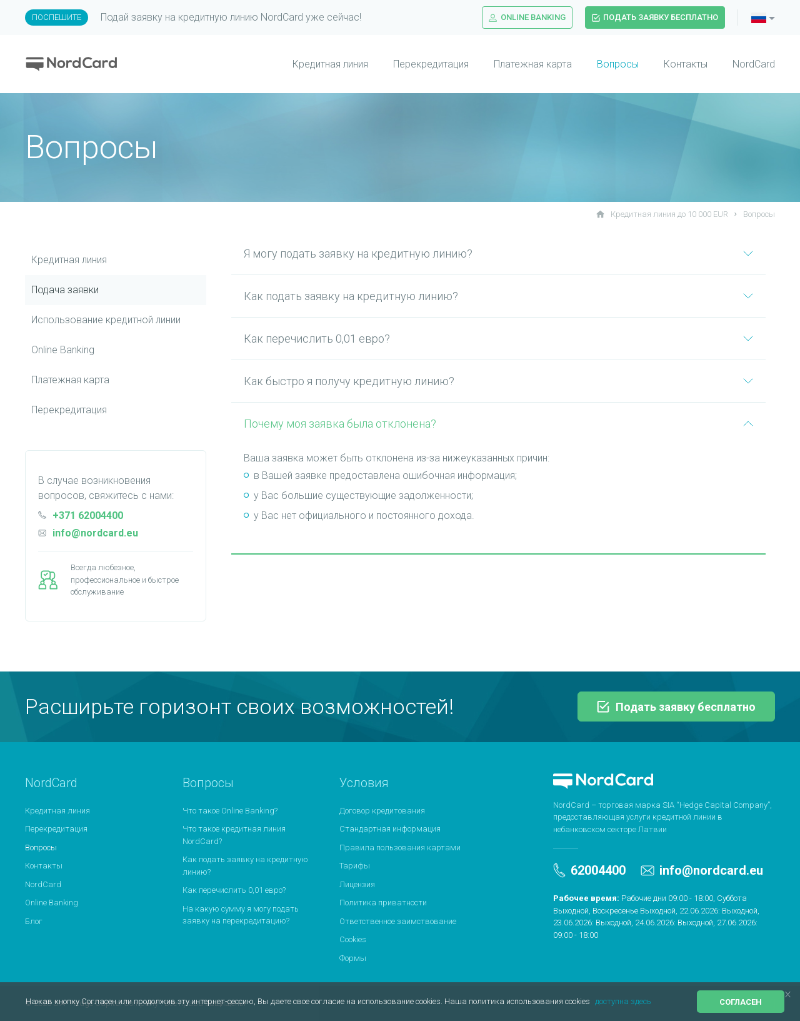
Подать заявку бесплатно (655, 17)
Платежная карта (533, 64)
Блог (33, 921)
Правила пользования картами (400, 847)
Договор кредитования (382, 810)
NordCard (753, 64)
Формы (352, 958)
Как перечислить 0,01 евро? (498, 339)
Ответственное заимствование (397, 921)
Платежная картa (70, 380)
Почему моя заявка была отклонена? (498, 424)
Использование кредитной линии (106, 320)
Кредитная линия (330, 64)
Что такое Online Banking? (230, 810)
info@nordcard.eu (88, 533)
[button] (593, 1002)
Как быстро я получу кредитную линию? (498, 381)
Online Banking (527, 17)
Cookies (352, 939)
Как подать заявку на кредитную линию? (498, 296)
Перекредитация (431, 64)
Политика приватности (383, 902)
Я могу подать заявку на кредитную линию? (498, 253)
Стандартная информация (390, 828)
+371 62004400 (80, 515)
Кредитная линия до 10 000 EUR (662, 214)
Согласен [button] (740, 1002)
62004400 (589, 870)
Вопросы (618, 64)
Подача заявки (65, 290)
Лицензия (357, 884)
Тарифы (354, 865)
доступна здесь (623, 1001)
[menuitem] (318, 64)
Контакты (686, 64)
